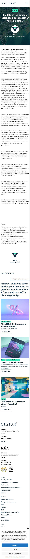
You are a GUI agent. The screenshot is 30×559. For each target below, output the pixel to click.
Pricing (3, 492)
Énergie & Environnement (8, 502)
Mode (2, 510)
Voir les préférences (15, 553)
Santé (3, 517)
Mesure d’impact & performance (10, 487)
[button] (27, 528)
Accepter (15, 545)
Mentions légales (8, 557)
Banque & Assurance (7, 499)
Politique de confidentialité (18, 557)
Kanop (11, 236)
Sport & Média (5, 520)
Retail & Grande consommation (10, 512)
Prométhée (13, 230)
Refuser (15, 549)
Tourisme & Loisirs (6, 515)
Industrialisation (6, 490)
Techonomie (5, 485)
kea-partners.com (6, 464)
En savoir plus (6, 331)
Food (2, 504)
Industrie (3, 507)
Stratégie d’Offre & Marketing (10, 482)
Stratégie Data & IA (6, 480)
